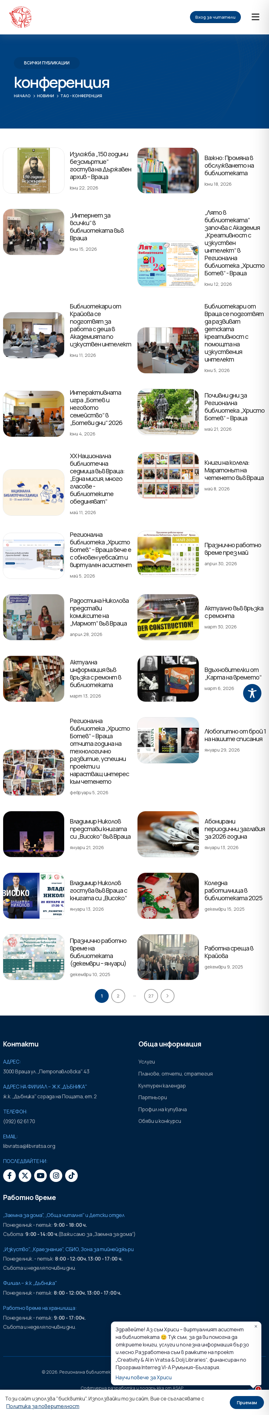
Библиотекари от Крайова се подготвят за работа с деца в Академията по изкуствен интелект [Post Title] (100, 325)
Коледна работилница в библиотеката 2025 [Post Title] (233, 890)
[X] (25, 1175)
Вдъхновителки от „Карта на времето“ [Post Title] (233, 673)
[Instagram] (56, 1175)
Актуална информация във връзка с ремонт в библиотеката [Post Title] (95, 673)
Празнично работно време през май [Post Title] (233, 549)
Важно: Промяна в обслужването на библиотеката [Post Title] (229, 165)
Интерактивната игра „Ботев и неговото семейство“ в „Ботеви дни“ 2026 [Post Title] (96, 407)
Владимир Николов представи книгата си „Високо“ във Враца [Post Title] (100, 829)
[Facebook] (9, 1175)
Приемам (247, 1403)
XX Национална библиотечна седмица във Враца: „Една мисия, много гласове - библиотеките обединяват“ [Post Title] (97, 479)
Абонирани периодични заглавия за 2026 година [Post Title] (235, 829)
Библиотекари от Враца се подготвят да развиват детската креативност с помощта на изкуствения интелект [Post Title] (234, 332)
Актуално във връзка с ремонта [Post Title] (234, 612)
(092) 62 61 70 (19, 1121)
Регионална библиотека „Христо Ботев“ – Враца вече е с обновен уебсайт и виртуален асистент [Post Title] (100, 549)
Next (167, 996)
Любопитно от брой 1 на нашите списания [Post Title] (235, 735)
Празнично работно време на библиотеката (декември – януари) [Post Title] (98, 952)
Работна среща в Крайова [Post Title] (211, 947)
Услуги (146, 1061)
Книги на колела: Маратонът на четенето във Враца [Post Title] (234, 470)
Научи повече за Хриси (144, 1377)
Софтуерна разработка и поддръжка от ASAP (132, 1388)
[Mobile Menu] (255, 17)
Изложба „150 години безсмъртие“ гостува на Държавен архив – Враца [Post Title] (100, 165)
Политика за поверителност (42, 1406)
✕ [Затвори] (256, 1326)
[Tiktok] (71, 1175)
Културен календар (162, 1085)
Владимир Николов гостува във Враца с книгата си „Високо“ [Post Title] (98, 890)
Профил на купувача (162, 1109)
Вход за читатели (215, 17)
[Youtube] (40, 1175)
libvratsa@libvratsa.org (29, 1145)
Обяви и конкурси (159, 1121)
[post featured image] (34, 170)
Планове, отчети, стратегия (175, 1073)
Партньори (152, 1097)
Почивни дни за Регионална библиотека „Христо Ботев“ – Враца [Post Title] (235, 406)
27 (151, 996)
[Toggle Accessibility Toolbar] (252, 693)
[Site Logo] (20, 17)
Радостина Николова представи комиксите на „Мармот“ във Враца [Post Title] (99, 611)
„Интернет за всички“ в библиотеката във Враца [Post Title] (97, 226)
